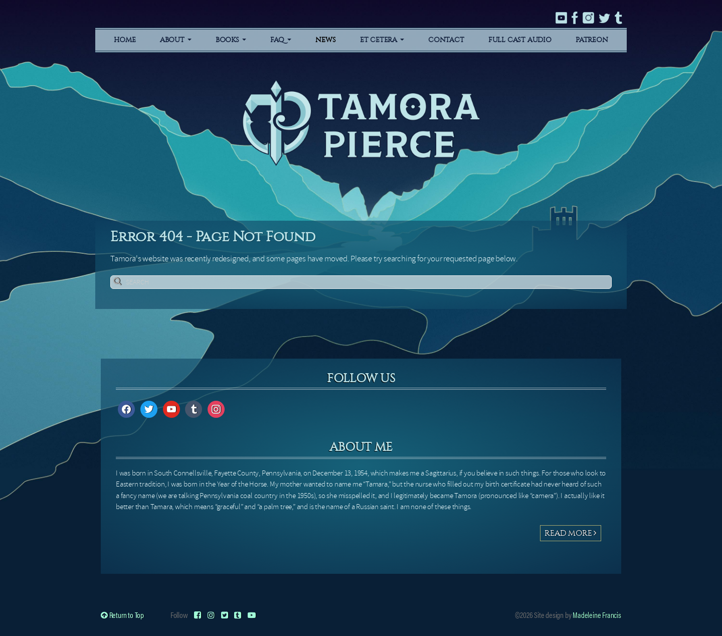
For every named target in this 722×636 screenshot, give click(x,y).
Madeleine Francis (597, 614)
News (325, 40)
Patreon (592, 40)
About (176, 40)
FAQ (280, 40)
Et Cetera (382, 40)
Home (124, 40)
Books (231, 40)
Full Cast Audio (520, 40)
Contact (446, 40)
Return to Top (122, 614)
